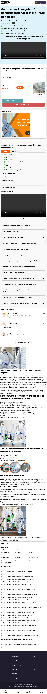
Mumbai (5, 555)
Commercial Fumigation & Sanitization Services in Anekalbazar (18, 581)
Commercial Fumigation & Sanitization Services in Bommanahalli (18, 612)
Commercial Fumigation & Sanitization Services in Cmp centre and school (20, 602)
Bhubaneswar (20, 550)
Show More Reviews (23, 342)
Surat (18, 560)
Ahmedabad (34, 560)
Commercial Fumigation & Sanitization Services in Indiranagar (18, 576)
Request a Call (25, 104)
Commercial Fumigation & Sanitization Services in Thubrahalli (17, 615)
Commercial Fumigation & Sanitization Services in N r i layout (17, 628)
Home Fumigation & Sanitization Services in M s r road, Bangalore (18, 642)
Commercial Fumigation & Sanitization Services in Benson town (18, 569)
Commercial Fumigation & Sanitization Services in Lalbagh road (18, 610)
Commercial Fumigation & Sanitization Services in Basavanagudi (18, 579)
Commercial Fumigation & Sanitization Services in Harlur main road (19, 589)
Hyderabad (6, 552)
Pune (32, 555)
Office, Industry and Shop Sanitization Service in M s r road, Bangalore (19, 644)
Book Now (39, 94)
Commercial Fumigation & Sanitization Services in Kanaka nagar (18, 617)
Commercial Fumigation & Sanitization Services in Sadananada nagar (20, 594)
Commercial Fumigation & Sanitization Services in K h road (17, 584)
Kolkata (19, 555)
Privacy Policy (17, 684)
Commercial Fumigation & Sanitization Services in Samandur (17, 599)
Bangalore (33, 550)
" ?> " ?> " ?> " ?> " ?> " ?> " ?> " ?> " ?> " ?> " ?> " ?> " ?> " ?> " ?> (23, 77)
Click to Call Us (9, 100)
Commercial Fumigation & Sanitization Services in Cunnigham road (19, 592)
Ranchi (4, 550)
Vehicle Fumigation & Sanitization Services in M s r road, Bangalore (19, 647)
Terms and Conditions (27, 684)
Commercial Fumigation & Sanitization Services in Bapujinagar (18, 633)
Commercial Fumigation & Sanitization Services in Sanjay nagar (18, 605)
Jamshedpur (6, 557)
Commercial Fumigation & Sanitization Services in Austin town (18, 623)
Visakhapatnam (7, 562)
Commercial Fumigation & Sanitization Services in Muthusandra (18, 574)
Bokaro (18, 557)
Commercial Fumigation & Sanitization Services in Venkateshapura (19, 630)
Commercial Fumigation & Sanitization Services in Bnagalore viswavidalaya (21, 635)
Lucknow (5, 560)
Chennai (19, 552)
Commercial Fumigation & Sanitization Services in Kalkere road (18, 597)
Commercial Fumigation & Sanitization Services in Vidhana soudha (19, 620)
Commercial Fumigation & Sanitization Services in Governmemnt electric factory (22, 607)
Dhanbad (33, 552)
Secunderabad (34, 557)
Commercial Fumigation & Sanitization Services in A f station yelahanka (20, 625)
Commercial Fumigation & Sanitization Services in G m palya (17, 571)
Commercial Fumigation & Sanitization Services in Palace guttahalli (19, 587)
